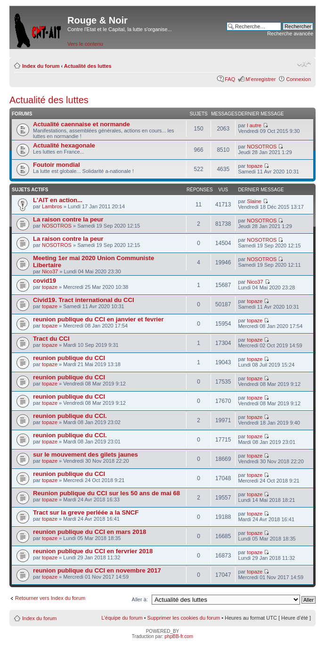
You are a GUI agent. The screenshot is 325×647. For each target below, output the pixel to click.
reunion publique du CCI (69, 357)
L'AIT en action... (57, 200)
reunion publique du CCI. (70, 415)
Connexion (298, 79)
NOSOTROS (261, 146)
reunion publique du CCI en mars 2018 (89, 531)
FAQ (230, 79)
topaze (254, 166)
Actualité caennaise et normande (81, 124)
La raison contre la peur (68, 219)
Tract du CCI (51, 338)
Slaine (254, 201)
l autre (254, 125)
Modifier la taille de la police (304, 64)
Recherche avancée (290, 33)
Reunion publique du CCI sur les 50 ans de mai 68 (106, 493)
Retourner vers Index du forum (50, 598)
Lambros (52, 206)
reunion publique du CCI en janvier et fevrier (98, 319)
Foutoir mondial (56, 164)
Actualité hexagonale (64, 145)
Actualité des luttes (88, 66)
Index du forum (40, 66)
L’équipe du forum (121, 618)
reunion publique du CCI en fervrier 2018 (93, 551)
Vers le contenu (85, 44)
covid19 (44, 280)
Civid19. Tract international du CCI (83, 299)
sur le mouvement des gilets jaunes (85, 454)
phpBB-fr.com (179, 636)
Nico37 (50, 271)
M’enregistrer (260, 79)
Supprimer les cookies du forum (183, 618)
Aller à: (140, 599)
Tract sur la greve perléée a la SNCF (85, 512)
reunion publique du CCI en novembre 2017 (97, 570)
